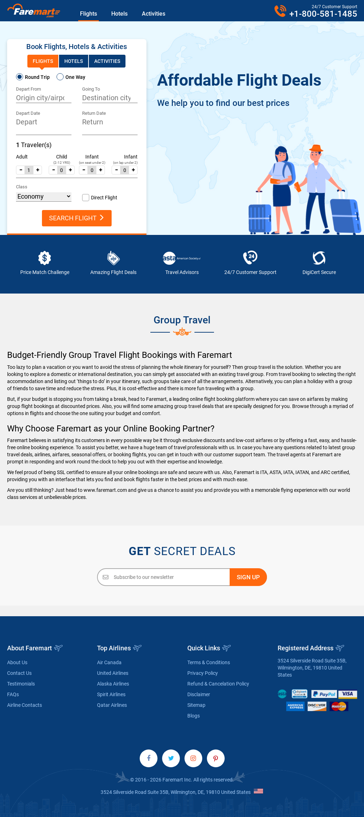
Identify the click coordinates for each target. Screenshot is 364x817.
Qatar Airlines (112, 705)
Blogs (193, 716)
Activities (153, 13)
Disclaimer (198, 694)
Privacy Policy (202, 673)
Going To (91, 89)
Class (21, 186)
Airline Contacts (24, 705)
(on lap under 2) (125, 163)
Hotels (119, 13)
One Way (75, 77)
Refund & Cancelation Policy (218, 684)
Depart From (28, 89)
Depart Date (28, 113)
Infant (92, 157)
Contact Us (19, 673)
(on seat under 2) (92, 163)
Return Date (94, 113)
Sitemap (196, 705)
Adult (22, 157)
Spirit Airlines (111, 694)
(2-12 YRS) (61, 163)
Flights (88, 13)
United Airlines (112, 673)
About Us (17, 662)
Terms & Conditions (208, 662)
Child (61, 157)
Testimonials (21, 684)
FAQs (13, 694)
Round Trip (37, 77)
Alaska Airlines (113, 684)
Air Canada (109, 662)
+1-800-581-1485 (323, 13)
